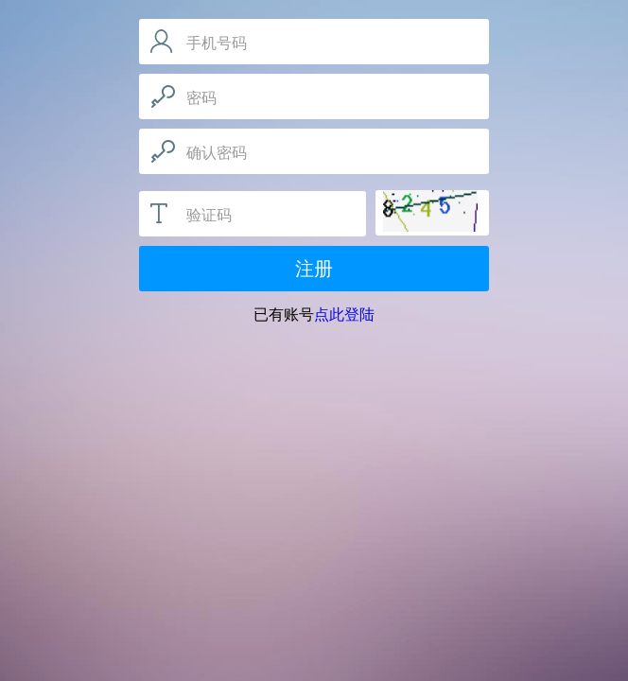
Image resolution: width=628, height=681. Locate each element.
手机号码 (216, 43)
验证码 (209, 215)
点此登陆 (344, 314)
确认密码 (216, 153)
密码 (201, 98)
